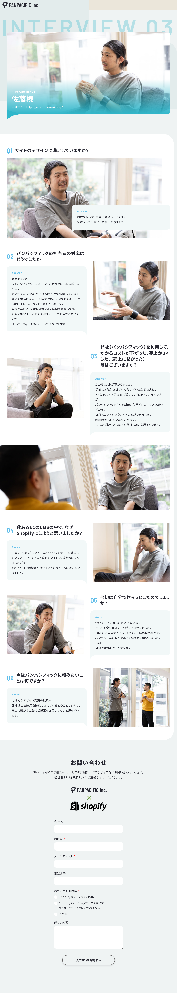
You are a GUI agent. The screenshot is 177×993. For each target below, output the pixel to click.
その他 (63, 914)
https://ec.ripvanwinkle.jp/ (44, 107)
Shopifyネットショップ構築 (76, 897)
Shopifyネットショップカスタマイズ (81, 905)
